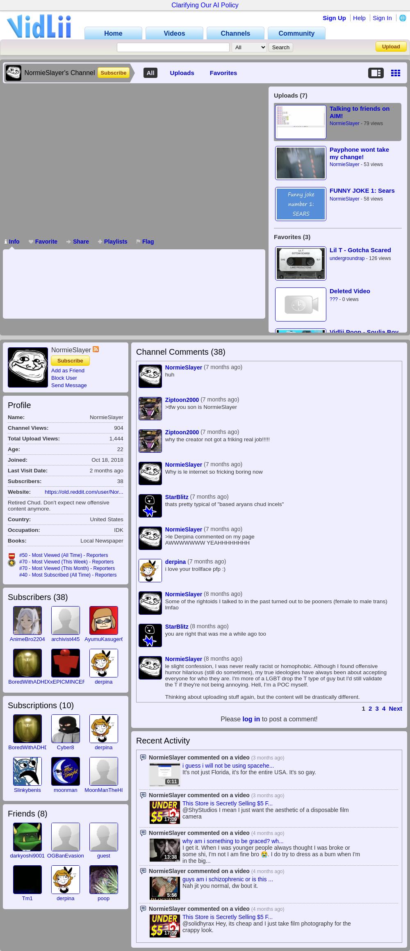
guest (103, 856)
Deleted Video (350, 290)
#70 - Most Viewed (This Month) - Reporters (67, 568)
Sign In (382, 17)
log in (251, 719)
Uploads (182, 72)
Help (359, 17)
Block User (64, 378)
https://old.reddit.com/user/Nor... (84, 492)
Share (77, 241)
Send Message (69, 385)
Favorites (223, 72)
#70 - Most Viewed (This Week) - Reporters (66, 562)
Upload (391, 46)
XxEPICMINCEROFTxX (74, 682)
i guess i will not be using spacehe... (228, 765)
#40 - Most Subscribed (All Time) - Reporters (67, 575)
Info (12, 241)
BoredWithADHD (28, 682)
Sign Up (334, 17)
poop (103, 898)
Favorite (43, 241)
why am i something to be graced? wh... (233, 841)
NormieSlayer (345, 123)
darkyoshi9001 (27, 856)
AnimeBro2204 (27, 639)
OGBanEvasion (65, 856)
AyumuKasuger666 (107, 639)
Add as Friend (67, 370)
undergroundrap (347, 258)
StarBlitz (177, 497)
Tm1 (27, 898)
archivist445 (65, 639)
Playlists (113, 241)
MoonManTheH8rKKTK (112, 790)
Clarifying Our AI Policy (205, 5)
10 (66, 705)
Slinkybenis (27, 790)
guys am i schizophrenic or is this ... (227, 879)
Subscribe (114, 73)
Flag (145, 241)
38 (60, 597)
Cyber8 (65, 747)
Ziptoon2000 (182, 400)
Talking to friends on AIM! (360, 112)
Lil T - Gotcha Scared (360, 249)
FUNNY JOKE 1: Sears (362, 190)
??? (334, 299)
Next (395, 708)
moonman (65, 790)
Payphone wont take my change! (359, 153)
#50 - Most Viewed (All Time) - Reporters (63, 555)
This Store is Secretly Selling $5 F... (227, 803)
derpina (103, 682)
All (150, 72)
